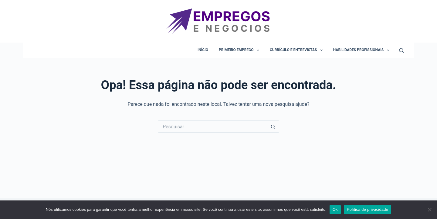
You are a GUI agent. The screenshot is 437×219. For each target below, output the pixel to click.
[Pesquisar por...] (212, 126)
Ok (335, 209)
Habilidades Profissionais (362, 50)
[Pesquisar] (401, 50)
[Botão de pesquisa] (273, 126)
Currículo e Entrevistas (297, 50)
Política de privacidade (367, 209)
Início (203, 50)
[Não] (429, 210)
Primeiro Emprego (240, 50)
